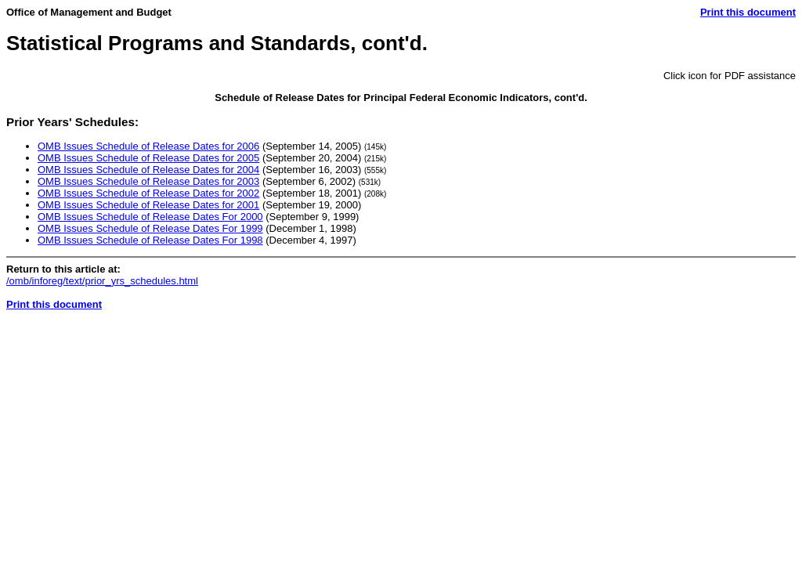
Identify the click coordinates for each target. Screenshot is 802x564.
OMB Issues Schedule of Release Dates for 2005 (148, 158)
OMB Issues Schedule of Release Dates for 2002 (148, 193)
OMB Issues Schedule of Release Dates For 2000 (150, 216)
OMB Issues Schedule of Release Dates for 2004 (148, 169)
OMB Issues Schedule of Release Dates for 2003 (148, 181)
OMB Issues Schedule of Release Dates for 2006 (148, 146)
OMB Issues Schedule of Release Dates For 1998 (150, 240)
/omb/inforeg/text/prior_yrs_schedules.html (102, 281)
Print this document (748, 12)
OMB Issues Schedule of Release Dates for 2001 (148, 205)
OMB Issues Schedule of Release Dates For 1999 (150, 228)
